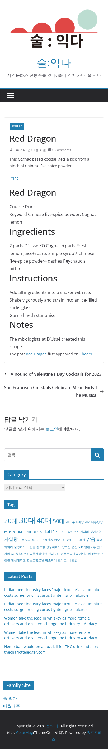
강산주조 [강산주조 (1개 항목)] (73, 532)
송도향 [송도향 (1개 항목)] (40, 547)
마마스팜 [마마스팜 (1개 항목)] (79, 540)
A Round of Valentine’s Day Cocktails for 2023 (52, 374)
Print (14, 178)
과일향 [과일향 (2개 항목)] (11, 539)
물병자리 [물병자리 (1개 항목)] (20, 547)
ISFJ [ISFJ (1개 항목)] (41, 532)
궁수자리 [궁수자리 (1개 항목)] (60, 540)
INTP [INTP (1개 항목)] (35, 532)
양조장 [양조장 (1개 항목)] (66, 547)
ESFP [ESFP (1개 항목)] (7, 532)
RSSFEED (17, 126)
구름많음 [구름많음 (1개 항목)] (47, 540)
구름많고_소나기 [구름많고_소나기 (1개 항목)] (29, 540)
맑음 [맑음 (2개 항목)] (90, 539)
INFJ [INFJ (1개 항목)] (14, 532)
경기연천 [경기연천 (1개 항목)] (96, 532)
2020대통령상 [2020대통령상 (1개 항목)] (94, 522)
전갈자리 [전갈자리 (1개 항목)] (54, 553)
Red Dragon (36, 353)
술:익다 (54, 62)
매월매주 (11, 706)
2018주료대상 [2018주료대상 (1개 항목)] (75, 522)
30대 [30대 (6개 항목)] (27, 520)
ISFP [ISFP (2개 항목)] (49, 531)
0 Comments (59, 150)
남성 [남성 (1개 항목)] (70, 540)
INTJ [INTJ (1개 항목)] (28, 532)
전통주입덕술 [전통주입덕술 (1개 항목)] (69, 553)
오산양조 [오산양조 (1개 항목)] (17, 553)
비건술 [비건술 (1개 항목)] (31, 547)
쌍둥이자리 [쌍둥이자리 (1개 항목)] (53, 547)
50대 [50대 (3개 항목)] (59, 521)
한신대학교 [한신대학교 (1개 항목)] (18, 560)
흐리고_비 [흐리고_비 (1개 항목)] (64, 560)
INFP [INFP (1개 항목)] (21, 532)
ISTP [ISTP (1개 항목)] (64, 532)
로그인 (51, 429)
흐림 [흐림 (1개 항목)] (75, 560)
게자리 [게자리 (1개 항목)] (84, 532)
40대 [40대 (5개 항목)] (44, 520)
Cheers (85, 353)
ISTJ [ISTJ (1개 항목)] (57, 532)
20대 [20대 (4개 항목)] (11, 520)
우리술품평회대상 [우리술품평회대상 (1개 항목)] (35, 553)
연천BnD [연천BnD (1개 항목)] (77, 547)
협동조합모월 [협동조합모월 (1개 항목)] (35, 560)
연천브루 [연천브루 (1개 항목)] (90, 547)
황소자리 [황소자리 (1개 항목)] (51, 560)
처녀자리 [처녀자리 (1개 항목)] (85, 553)
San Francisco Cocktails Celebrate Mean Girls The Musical (54, 391)
